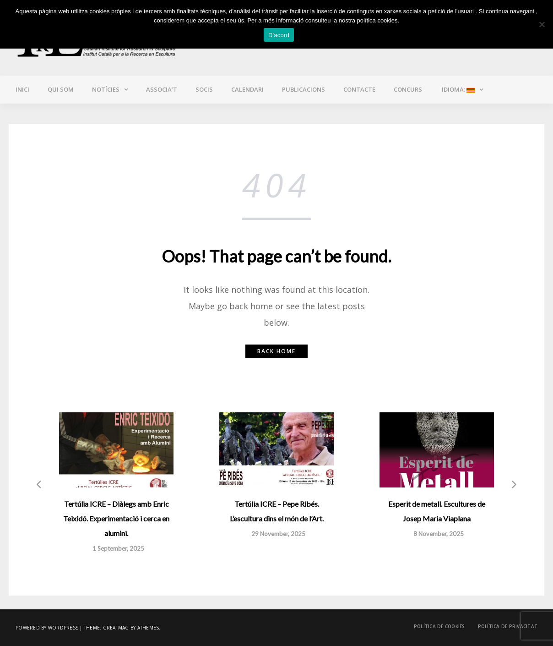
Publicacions (303, 89)
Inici (22, 89)
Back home (276, 351)
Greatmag (116, 627)
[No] (541, 24)
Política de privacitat (508, 626)
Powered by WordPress (47, 627)
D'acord (278, 35)
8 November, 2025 (438, 533)
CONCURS (408, 89)
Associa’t (161, 89)
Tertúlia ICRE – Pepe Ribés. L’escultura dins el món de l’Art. (277, 511)
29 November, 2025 (278, 533)
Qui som (61, 89)
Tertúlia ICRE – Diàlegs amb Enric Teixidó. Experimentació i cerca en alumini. (116, 518)
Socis (204, 89)
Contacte (359, 89)
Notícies (105, 89)
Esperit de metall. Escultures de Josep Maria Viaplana (436, 511)
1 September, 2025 (118, 548)
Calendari (247, 89)
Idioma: (457, 89)
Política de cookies (439, 626)
